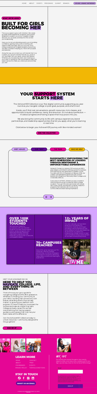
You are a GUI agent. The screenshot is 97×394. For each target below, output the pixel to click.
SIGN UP (70, 386)
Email (59, 368)
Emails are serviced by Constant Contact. (66, 381)
